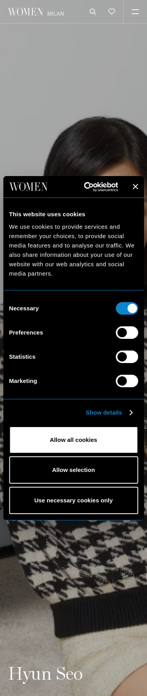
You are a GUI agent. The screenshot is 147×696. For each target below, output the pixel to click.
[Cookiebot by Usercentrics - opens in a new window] (87, 187)
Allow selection (73, 469)
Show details (104, 412)
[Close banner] (135, 186)
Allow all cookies (73, 439)
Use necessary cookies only (73, 500)
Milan (55, 13)
